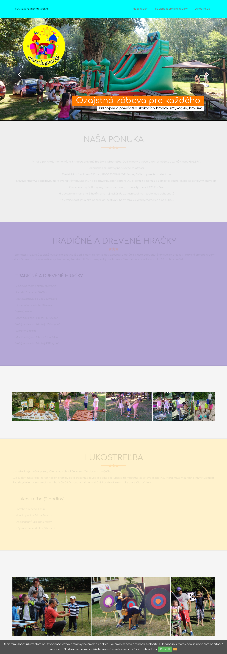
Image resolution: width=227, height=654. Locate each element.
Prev (19, 74)
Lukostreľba (202, 8)
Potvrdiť (165, 649)
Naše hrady (140, 8)
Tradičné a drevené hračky (171, 8)
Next (208, 74)
